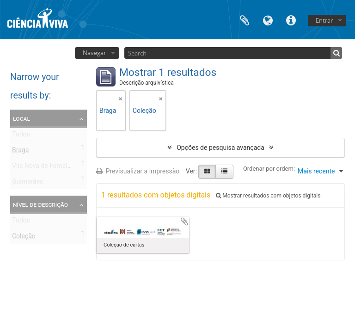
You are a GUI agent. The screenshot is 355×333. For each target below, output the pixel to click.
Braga (20, 151)
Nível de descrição (40, 204)
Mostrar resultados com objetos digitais (268, 195)
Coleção (24, 237)
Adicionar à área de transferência (184, 221)
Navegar (94, 53)
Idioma (267, 19)
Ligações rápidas (290, 19)
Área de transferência (244, 19)
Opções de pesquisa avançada (220, 147)
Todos (21, 136)
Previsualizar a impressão (137, 171)
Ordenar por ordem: (269, 168)
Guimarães (27, 183)
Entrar (324, 20)
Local (21, 118)
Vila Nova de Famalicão (46, 167)
